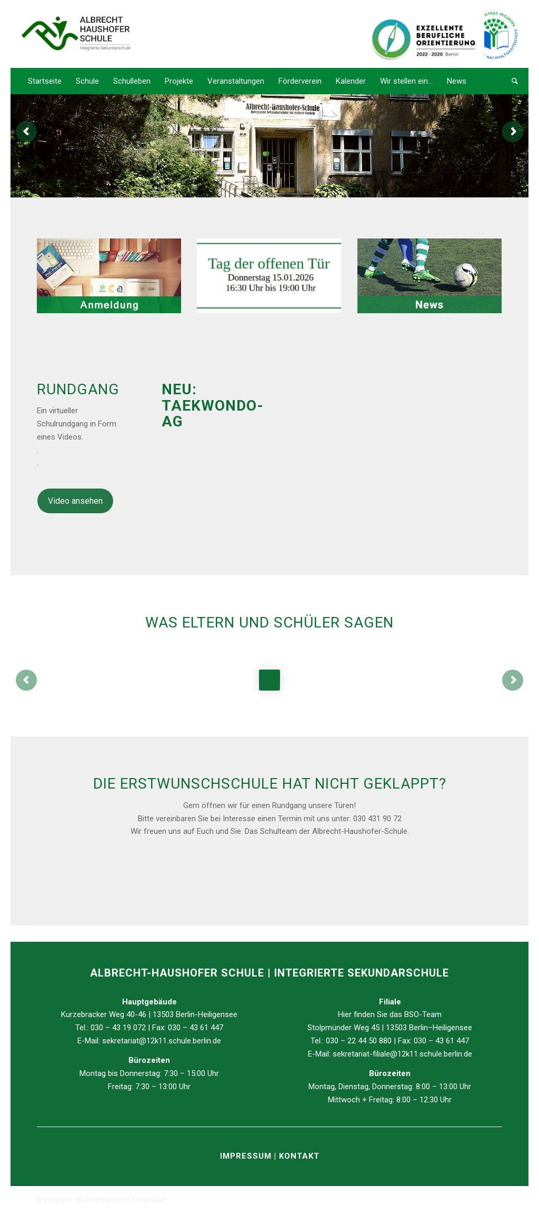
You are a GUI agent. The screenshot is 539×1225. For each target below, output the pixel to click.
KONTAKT (299, 1156)
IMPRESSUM (247, 1156)
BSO (411, 1014)
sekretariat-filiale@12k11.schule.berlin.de (402, 1054)
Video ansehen (75, 501)
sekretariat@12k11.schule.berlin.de (161, 1040)
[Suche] (511, 81)
